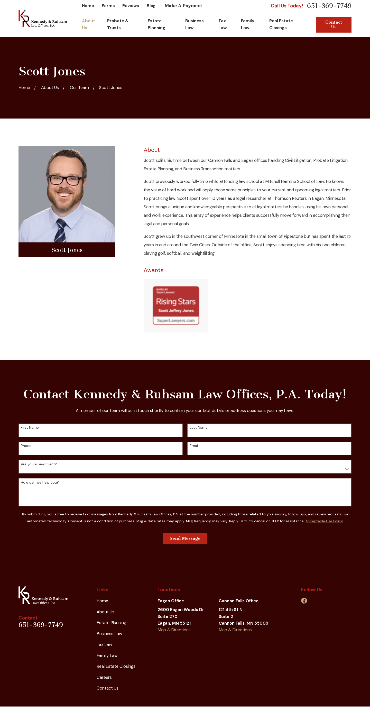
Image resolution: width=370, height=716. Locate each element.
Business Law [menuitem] (194, 24)
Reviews (130, 5)
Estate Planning (111, 622)
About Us (105, 612)
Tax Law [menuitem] (222, 24)
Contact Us (333, 24)
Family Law (107, 655)
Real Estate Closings (116, 666)
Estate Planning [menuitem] (156, 24)
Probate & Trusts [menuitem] (117, 24)
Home (88, 5)
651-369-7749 (329, 6)
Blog (151, 5)
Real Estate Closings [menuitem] (281, 24)
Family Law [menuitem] (247, 24)
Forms (108, 5)
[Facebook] (304, 601)
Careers (104, 677)
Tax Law (104, 644)
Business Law (109, 633)
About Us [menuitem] (88, 24)
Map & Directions (174, 630)
